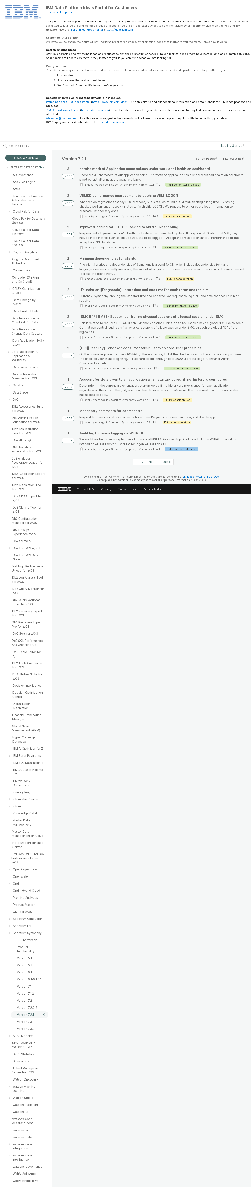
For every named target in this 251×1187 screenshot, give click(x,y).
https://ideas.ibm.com (119, 29)
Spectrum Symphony (124, 184)
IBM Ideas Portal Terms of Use (200, 476)
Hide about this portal (59, 12)
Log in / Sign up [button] (232, 145)
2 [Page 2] (143, 461)
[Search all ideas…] (30, 145)
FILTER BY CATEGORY (22, 167)
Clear (41, 167)
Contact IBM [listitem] (85, 489)
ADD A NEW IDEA (25, 157)
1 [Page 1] (136, 461)
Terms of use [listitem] (127, 489)
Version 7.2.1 (146, 184)
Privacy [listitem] (106, 489)
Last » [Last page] (167, 461)
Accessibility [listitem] (152, 489)
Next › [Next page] (153, 461)
